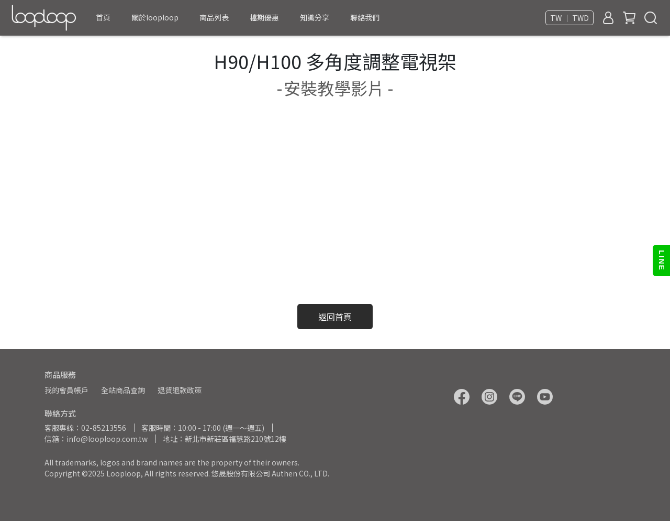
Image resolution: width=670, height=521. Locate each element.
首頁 (103, 17)
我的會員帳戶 (66, 390)
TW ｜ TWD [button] (569, 18)
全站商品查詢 (123, 390)
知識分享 (314, 17)
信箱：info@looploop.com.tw (96, 438)
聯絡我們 (364, 17)
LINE (661, 260)
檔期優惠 (264, 17)
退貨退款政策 (180, 390)
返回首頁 (335, 316)
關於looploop (154, 17)
